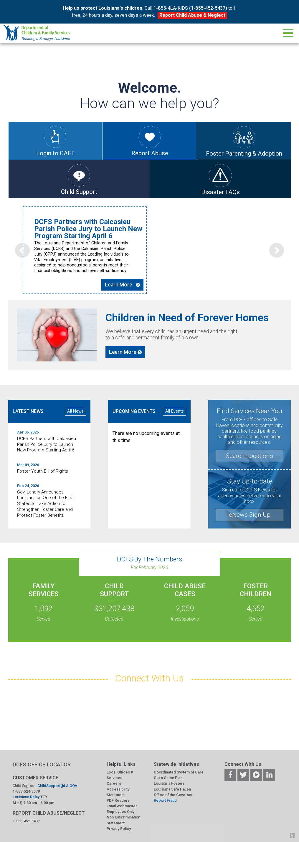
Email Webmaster (122, 806)
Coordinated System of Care (179, 772)
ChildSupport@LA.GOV (57, 785)
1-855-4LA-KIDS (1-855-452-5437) (190, 8)
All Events (174, 411)
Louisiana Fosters (169, 783)
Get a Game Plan (168, 778)
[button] (22, 243)
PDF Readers (118, 800)
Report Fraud (165, 800)
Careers (114, 783)
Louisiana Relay (26, 797)
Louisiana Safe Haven (172, 789)
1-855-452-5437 (26, 821)
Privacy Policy (119, 828)
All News (75, 411)
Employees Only (120, 812)
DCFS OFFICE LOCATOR (42, 764)
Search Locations (249, 455)
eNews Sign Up (249, 514)
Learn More (129, 278)
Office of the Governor (173, 795)
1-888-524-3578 (26, 791)
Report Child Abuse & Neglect (192, 15)
